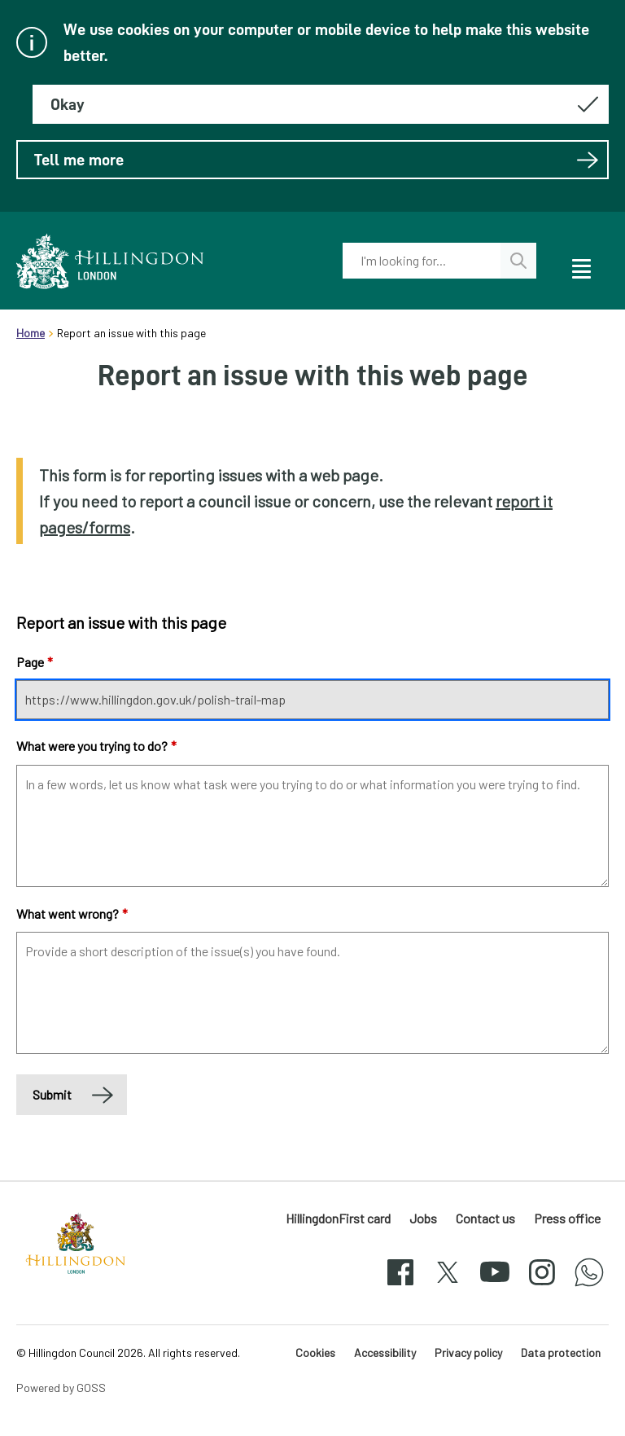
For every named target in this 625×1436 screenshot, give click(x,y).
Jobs (423, 1218)
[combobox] (421, 261)
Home (30, 333)
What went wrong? (72, 913)
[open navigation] (580, 266)
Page (34, 662)
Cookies (315, 1352)
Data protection (561, 1352)
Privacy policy (468, 1352)
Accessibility (385, 1352)
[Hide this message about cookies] (321, 104)
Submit (52, 1094)
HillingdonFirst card (338, 1218)
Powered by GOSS (61, 1387)
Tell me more (316, 159)
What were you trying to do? (96, 745)
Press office (567, 1218)
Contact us (485, 1218)
